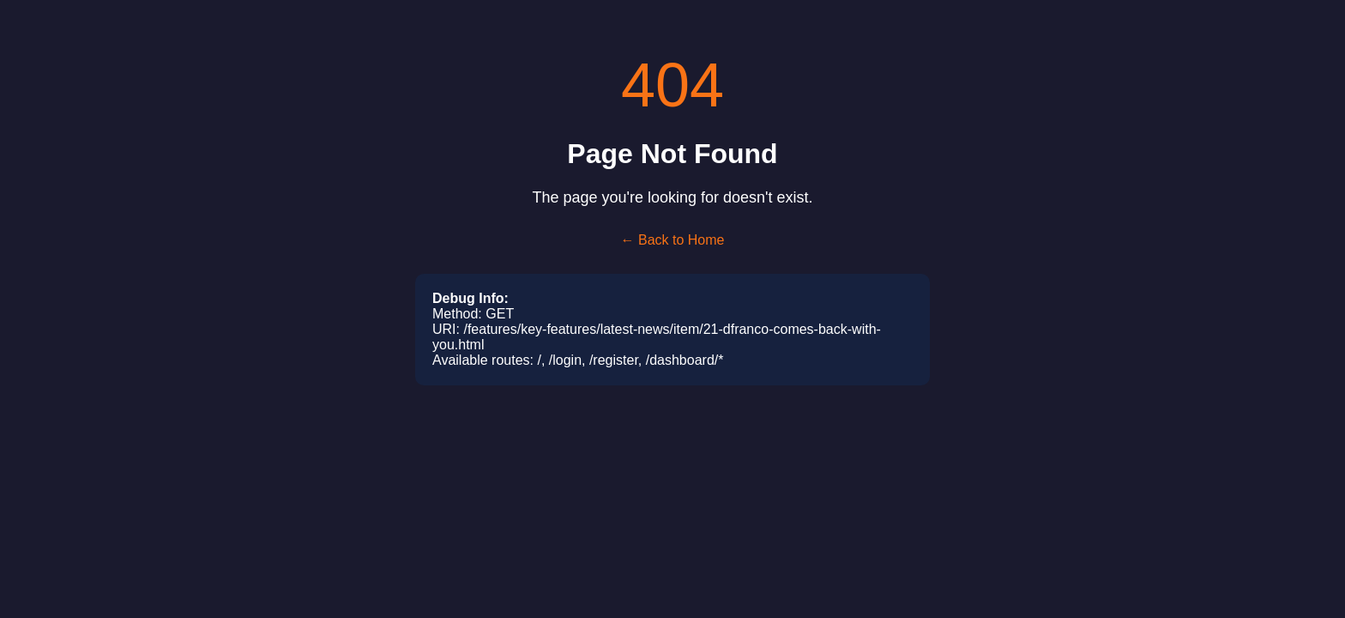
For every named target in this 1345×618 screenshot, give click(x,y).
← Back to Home (673, 240)
